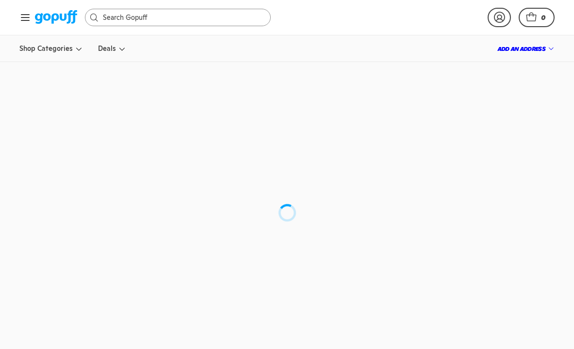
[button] (537, 17)
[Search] (182, 17)
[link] (56, 17)
